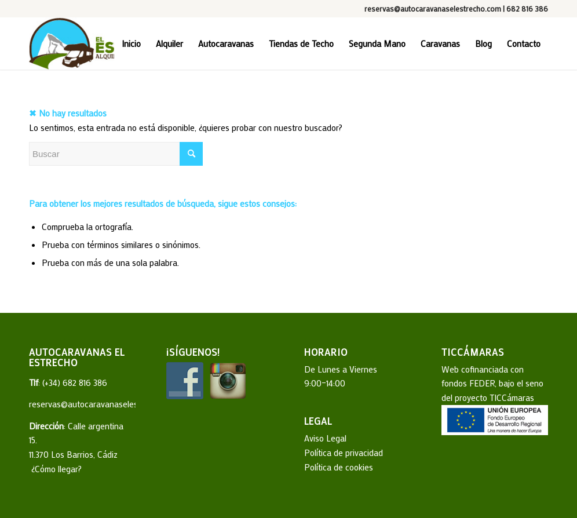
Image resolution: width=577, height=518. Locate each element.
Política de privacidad (343, 452)
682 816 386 (527, 8)
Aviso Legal (325, 438)
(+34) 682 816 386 (74, 382)
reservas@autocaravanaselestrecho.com (432, 8)
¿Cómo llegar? (55, 469)
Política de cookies (338, 467)
